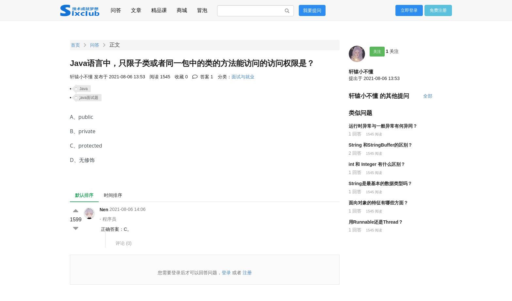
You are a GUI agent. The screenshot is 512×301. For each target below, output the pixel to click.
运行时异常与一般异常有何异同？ (383, 126)
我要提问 (312, 10)
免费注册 (438, 10)
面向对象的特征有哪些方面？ (378, 202)
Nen (104, 209)
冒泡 (202, 9)
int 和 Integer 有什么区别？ (377, 164)
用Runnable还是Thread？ (376, 222)
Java (83, 89)
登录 (226, 272)
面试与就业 (243, 76)
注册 (247, 272)
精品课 (159, 9)
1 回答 (355, 133)
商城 (182, 9)
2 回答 (355, 153)
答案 (202, 76)
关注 (377, 51)
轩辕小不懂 (361, 71)
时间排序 (113, 195)
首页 (75, 45)
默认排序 (84, 195)
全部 (427, 96)
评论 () (124, 243)
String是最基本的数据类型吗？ (380, 183)
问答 (116, 9)
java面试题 (88, 97)
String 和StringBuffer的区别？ (381, 145)
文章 (136, 9)
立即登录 (409, 10)
